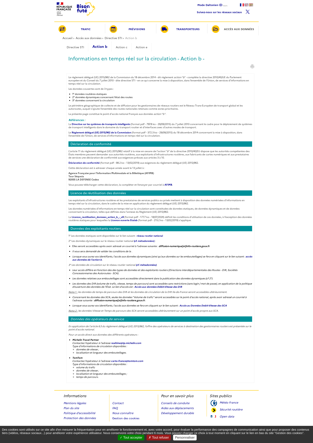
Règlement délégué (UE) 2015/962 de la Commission (101, 132)
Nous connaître (122, 413)
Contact (118, 403)
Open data (227, 416)
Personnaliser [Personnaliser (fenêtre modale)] (185, 437)
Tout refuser (159, 437)
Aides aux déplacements (177, 408)
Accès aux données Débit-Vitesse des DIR (158, 286)
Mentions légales (74, 403)
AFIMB (168, 184)
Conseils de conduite (175, 403)
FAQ (115, 408)
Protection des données (79, 418)
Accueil (67, 38)
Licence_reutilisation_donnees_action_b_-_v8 (98, 217)
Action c (121, 47)
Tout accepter (131, 437)
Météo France (229, 402)
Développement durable (177, 413)
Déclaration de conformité (84, 162)
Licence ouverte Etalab (124, 220)
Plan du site (71, 408)
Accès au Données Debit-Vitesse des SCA (203, 305)
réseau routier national (150, 235)
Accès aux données (88, 38)
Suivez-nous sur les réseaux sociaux (223, 11)
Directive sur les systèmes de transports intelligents (101, 124)
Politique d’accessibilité (79, 413)
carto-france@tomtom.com (127, 360)
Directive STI (113, 38)
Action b (99, 46)
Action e (141, 47)
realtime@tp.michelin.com (126, 343)
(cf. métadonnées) (144, 240)
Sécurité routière (231, 409)
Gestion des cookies (125, 418)
